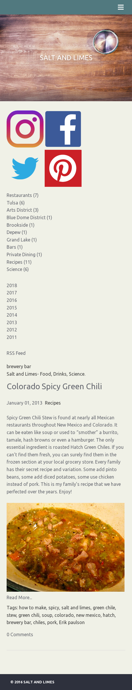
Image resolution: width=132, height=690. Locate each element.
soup (47, 615)
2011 (12, 337)
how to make (32, 607)
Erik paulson (72, 622)
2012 (12, 329)
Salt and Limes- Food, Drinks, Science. (46, 374)
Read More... (19, 597)
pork (52, 622)
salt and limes (75, 607)
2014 (12, 315)
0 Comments (20, 634)
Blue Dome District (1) (29, 217)
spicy (53, 607)
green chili (28, 615)
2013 (12, 322)
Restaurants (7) (23, 195)
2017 (12, 292)
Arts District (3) (23, 210)
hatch (109, 615)
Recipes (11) (19, 262)
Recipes (53, 402)
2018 (12, 285)
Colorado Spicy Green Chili (54, 386)
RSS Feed (16, 353)
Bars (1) (15, 247)
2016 (12, 300)
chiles (39, 622)
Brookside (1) (21, 225)
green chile (104, 607)
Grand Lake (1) (22, 239)
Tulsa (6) (16, 202)
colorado (64, 615)
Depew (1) (17, 232)
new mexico (88, 615)
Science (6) (18, 269)
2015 (12, 307)
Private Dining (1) (24, 254)
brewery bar (19, 622)
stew (11, 615)
